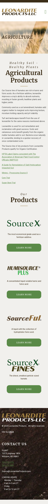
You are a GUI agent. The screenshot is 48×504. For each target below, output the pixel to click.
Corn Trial (6, 178)
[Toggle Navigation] (45, 12)
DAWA (11, 432)
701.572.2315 (8, 462)
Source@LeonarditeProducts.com (16, 471)
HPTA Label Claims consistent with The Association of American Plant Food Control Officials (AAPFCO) (20, 157)
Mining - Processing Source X (15, 173)
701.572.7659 (8, 465)
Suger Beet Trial (9, 183)
